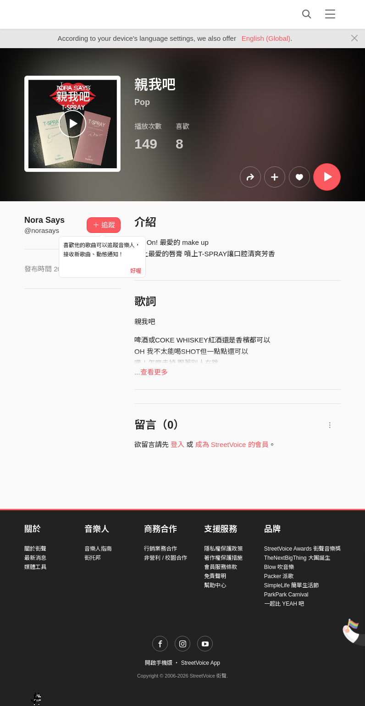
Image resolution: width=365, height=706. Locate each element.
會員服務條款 (220, 567)
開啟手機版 (158, 663)
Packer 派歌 (279, 576)
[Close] (354, 38)
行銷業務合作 (160, 549)
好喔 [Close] (135, 271)
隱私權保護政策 (223, 549)
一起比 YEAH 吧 (284, 604)
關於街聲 (35, 549)
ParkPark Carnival (286, 594)
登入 (177, 444)
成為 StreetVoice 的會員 (232, 444)
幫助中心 (215, 585)
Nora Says (44, 220)
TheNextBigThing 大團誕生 (297, 558)
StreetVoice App (200, 663)
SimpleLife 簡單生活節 (291, 585)
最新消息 (35, 558)
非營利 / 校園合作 (165, 558)
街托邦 (92, 558)
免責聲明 (215, 576)
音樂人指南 (98, 549)
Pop (142, 102)
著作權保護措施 (223, 558)
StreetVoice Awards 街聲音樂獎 (302, 549)
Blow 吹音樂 (279, 567)
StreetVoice (62, 14)
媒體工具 (35, 567)
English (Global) (266, 38)
